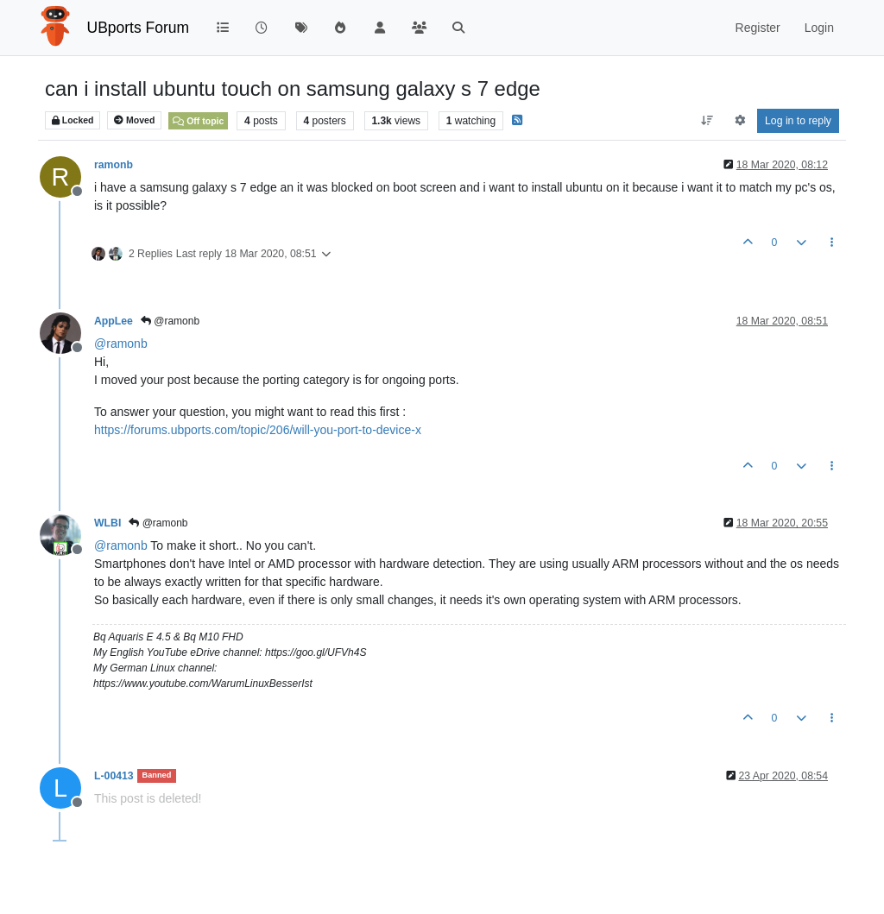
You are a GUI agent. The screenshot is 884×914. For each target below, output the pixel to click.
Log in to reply (798, 121)
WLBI (107, 523)
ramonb (113, 165)
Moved (134, 120)
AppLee (113, 321)
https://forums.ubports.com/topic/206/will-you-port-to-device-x (257, 430)
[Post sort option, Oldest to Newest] (707, 121)
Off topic (198, 121)
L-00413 (114, 776)
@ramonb (170, 321)
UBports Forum (138, 27)
